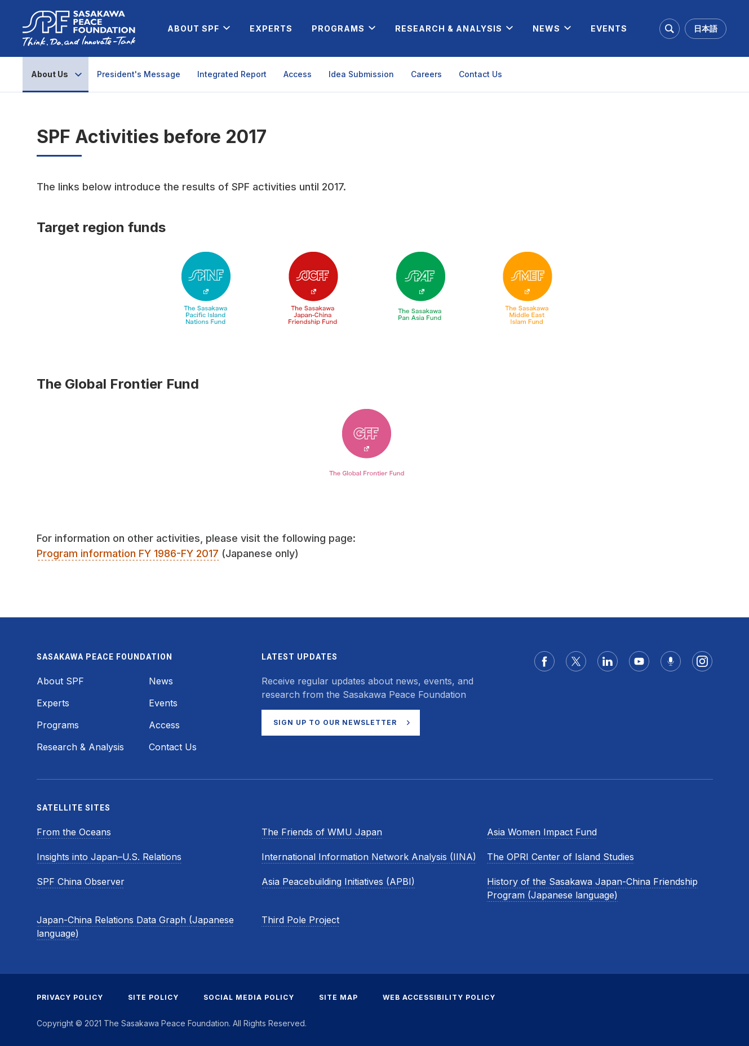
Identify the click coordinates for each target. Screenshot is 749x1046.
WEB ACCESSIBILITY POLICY (439, 997)
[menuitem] (193, 28)
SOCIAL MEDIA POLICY (248, 997)
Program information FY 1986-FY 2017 (128, 553)
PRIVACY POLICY (70, 997)
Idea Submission (361, 74)
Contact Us (480, 74)
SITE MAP (338, 997)
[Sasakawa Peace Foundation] (79, 28)
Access (297, 74)
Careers (426, 74)
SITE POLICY (153, 997)
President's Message (138, 74)
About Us (49, 74)
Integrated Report (232, 74)
